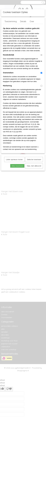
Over (32, 21)
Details (23, 21)
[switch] (41, 55)
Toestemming (11, 21)
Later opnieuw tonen (14, 159)
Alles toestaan (17, 166)
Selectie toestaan (34, 159)
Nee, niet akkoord (34, 166)
